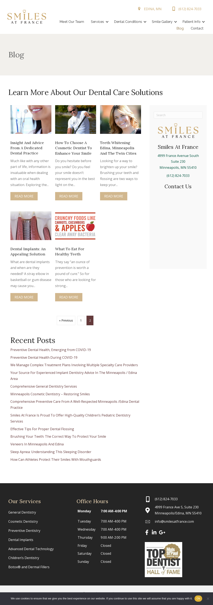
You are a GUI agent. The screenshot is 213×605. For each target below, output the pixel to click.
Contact (195, 28)
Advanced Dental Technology (31, 549)
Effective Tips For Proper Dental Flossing (42, 428)
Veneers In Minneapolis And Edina (37, 444)
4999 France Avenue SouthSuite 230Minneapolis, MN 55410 (178, 161)
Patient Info (156, 28)
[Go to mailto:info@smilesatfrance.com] (175, 521)
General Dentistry (22, 512)
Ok (198, 598)
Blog (178, 28)
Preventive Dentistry (24, 530)
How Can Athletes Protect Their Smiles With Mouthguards (55, 459)
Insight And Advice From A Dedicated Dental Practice (27, 147)
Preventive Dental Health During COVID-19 (43, 357)
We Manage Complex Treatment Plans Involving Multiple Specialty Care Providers (74, 365)
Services (123, 22)
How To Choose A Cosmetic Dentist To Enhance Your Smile (73, 147)
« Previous (66, 320)
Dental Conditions (154, 22)
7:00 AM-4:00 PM (114, 511)
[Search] (178, 114)
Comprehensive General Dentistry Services (43, 386)
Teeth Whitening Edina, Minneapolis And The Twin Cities (118, 147)
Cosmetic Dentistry (23, 521)
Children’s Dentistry (23, 558)
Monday (84, 511)
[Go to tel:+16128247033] (175, 499)
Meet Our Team (98, 22)
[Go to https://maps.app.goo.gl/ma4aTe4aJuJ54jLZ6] (175, 510)
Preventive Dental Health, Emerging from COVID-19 (50, 349)
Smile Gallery (188, 22)
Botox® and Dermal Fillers (29, 567)
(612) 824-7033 (178, 175)
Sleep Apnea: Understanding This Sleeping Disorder (50, 452)
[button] (133, 21)
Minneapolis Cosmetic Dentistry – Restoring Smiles (50, 394)
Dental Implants (20, 539)
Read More (24, 196)
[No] (208, 598)
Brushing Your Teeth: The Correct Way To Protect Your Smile (58, 436)
